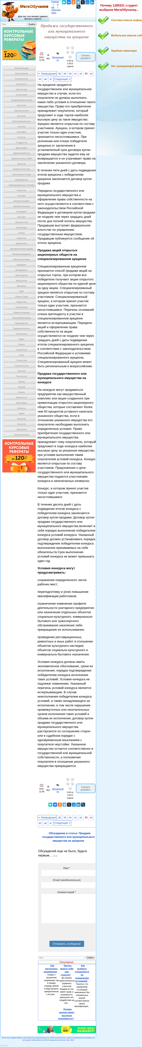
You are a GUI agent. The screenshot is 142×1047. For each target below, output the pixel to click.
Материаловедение (22, 254)
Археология (21, 84)
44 (91, 73)
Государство (21, 142)
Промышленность (21, 328)
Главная (55, 1)
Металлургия (22, 275)
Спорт (21, 355)
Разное (21, 344)
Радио (22, 339)
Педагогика (21, 302)
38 (59, 73)
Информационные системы (21, 185)
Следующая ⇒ (62, 79)
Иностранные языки (21, 174)
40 (70, 73)
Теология (21, 371)
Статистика (21, 360)
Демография (22, 148)
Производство (21, 323)
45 (40, 79)
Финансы (21, 408)
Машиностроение (21, 259)
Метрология (21, 281)
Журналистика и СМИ (21, 158)
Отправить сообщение (67, 943)
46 (45, 79)
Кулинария (22, 211)
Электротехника (21, 435)
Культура (21, 217)
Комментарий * (66, 892)
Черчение (21, 419)
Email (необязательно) (67, 880)
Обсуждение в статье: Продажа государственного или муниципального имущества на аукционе (68, 837)
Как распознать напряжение (51, 968)
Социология (21, 350)
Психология (21, 334)
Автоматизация (21, 68)
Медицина (21, 265)
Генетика (21, 127)
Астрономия (21, 95)
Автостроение (21, 73)
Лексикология (21, 222)
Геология (21, 137)
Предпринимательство (21, 100)
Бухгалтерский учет (22, 121)
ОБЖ (21, 291)
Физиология (21, 397)
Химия (22, 413)
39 (65, 73)
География (22, 132)
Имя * (66, 868)
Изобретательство (21, 169)
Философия (21, 403)
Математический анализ (21, 249)
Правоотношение (22, 312)
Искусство (21, 190)
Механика (21, 286)
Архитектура (21, 89)
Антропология (21, 79)
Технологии (21, 376)
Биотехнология (21, 111)
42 (81, 73)
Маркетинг (21, 238)
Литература (21, 227)
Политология (22, 307)
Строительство (22, 366)
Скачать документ (86, 56)
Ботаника (21, 116)
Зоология (21, 164)
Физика (21, 392)
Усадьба (21, 387)
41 (75, 73)
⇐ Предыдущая (47, 73)
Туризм (21, 381)
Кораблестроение (21, 206)
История (22, 196)
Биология (21, 105)
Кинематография (22, 201)
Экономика (21, 429)
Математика (21, 243)
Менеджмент (22, 270)
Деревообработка (21, 153)
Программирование (21, 318)
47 (50, 79)
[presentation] (66, 933)
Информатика (21, 180)
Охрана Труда (21, 296)
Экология (21, 424)
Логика (21, 233)
